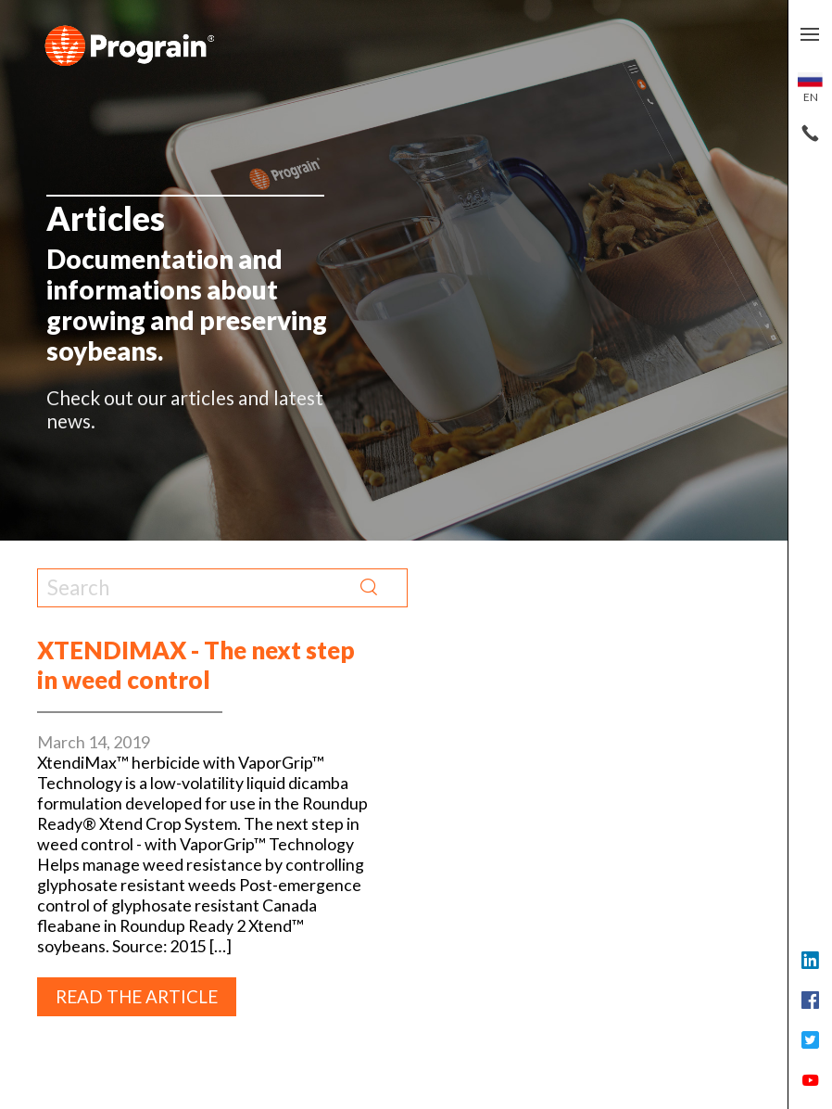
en (810, 88)
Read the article (137, 997)
